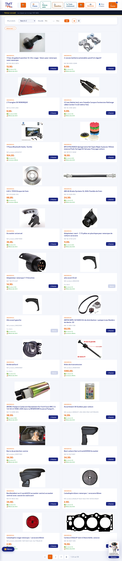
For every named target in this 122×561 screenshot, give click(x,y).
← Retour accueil (9, 13)
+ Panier (53, 68)
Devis (112, 286)
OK (67, 21)
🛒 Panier (113, 4)
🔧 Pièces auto (44, 5)
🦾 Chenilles (57, 5)
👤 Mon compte (101, 5)
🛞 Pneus (35, 5)
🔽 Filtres (8, 549)
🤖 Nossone (90, 5)
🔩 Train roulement (70, 5)
